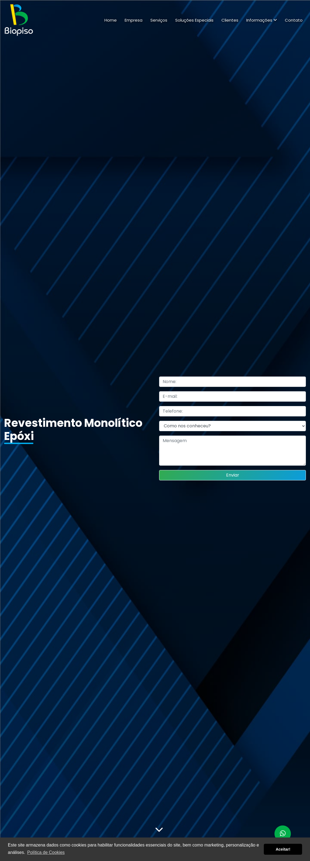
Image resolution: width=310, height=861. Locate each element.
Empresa (133, 20)
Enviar (232, 475)
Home (110, 20)
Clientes (229, 20)
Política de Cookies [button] (46, 852)
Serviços (158, 20)
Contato (294, 20)
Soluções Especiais (194, 20)
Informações (261, 20)
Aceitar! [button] (283, 849)
